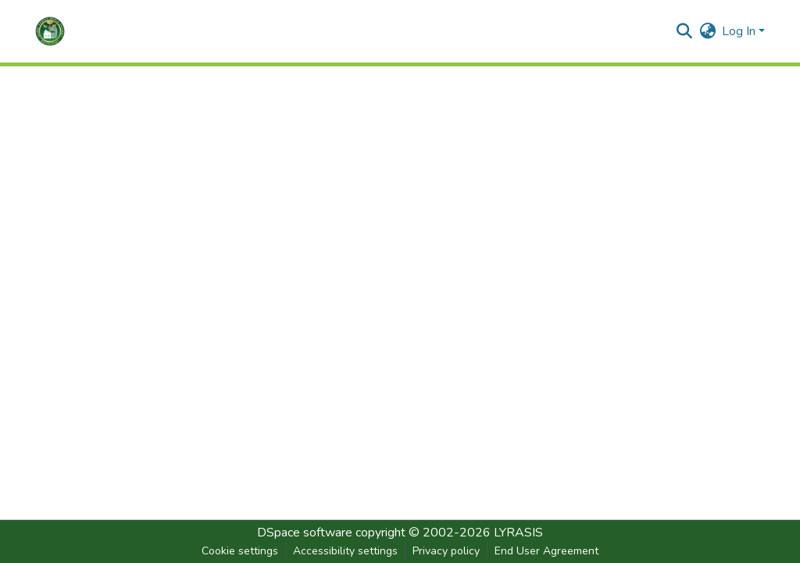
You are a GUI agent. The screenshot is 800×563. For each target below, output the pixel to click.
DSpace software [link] (304, 532)
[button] (50, 31)
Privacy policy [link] (446, 550)
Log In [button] (740, 31)
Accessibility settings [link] (345, 550)
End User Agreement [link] (546, 550)
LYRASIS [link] (518, 532)
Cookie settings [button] (240, 550)
